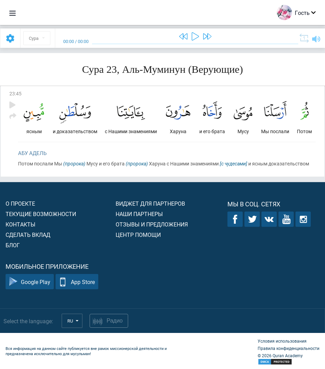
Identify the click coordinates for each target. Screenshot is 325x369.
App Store (77, 281)
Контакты (20, 224)
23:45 (15, 93)
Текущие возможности (41, 213)
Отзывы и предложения (152, 224)
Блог (13, 245)
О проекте (20, 203)
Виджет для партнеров (150, 203)
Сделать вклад (28, 234)
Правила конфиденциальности (288, 348)
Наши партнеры (139, 213)
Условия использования (282, 341)
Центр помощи (138, 234)
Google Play (29, 281)
